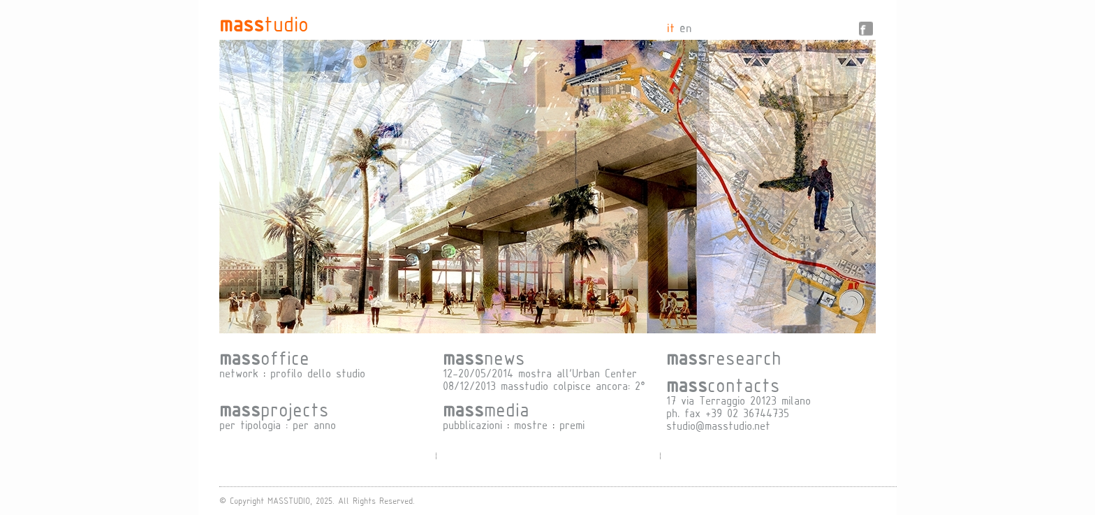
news (484, 357)
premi (572, 424)
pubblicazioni (472, 424)
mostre (531, 424)
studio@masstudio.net (718, 425)
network (238, 373)
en (685, 27)
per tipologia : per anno (277, 424)
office (264, 357)
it (671, 27)
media (486, 409)
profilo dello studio (317, 373)
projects (274, 409)
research (723, 357)
